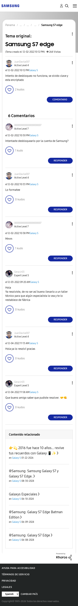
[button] (67, 62)
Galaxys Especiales (23, 494)
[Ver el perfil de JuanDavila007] (22, 61)
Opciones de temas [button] (66, 34)
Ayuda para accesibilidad (18, 568)
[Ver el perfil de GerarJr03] (19, 271)
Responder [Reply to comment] (60, 160)
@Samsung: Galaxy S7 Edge (29, 535)
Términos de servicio (16, 574)
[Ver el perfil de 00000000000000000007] (27, 125)
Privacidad (9, 580)
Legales (7, 587)
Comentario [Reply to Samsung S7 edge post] (59, 99)
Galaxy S (33, 70)
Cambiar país (29, 594)
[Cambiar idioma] (10, 594)
